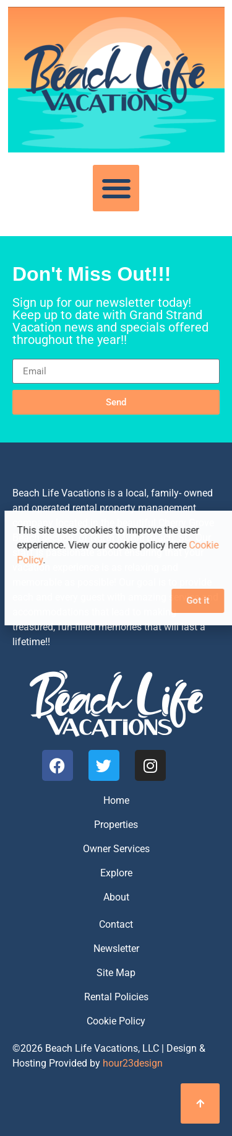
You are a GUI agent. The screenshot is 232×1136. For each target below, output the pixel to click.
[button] (116, 188)
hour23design (133, 1063)
